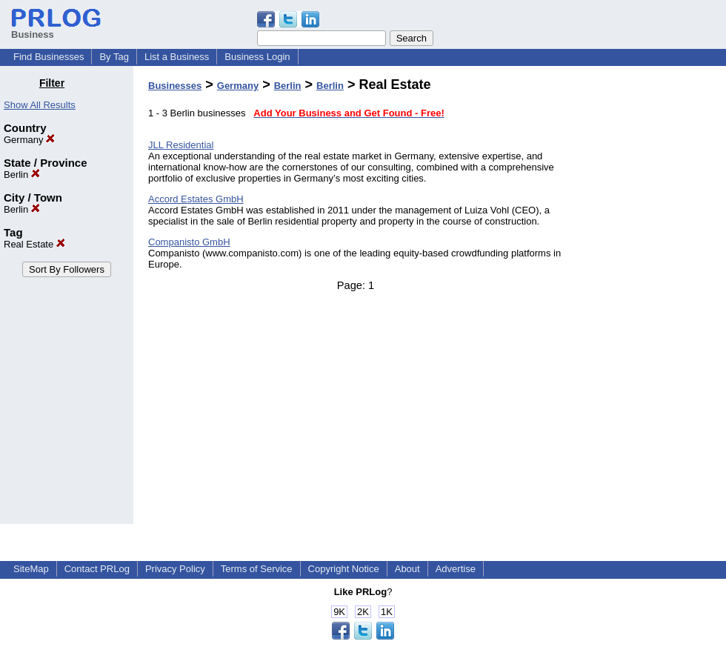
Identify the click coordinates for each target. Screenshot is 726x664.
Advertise (456, 568)
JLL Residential (180, 144)
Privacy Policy (175, 568)
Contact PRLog (97, 568)
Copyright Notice (343, 568)
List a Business (176, 56)
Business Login (257, 56)
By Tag (114, 56)
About (407, 568)
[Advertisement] (650, 299)
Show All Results (40, 104)
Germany (29, 139)
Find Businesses (48, 56)
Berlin (22, 174)
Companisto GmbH (189, 242)
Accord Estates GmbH (196, 199)
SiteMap (31, 568)
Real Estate (34, 244)
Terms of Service (257, 568)
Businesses (175, 85)
